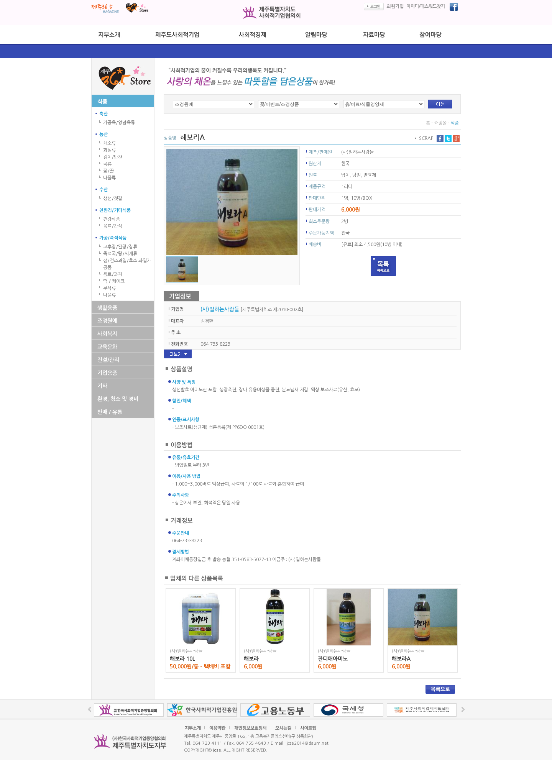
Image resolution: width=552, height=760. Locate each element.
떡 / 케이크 (114, 281)
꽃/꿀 (108, 171)
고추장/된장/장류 (120, 247)
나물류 (109, 178)
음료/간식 (112, 226)
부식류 (109, 288)
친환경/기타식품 (115, 210)
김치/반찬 (112, 157)
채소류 (109, 143)
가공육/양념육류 (119, 122)
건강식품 (111, 219)
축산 (103, 114)
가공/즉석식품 (113, 238)
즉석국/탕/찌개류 (120, 253)
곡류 (107, 164)
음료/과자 (112, 274)
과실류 (109, 150)
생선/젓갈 (112, 198)
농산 (103, 134)
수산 (103, 189)
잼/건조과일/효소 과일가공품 (127, 264)
